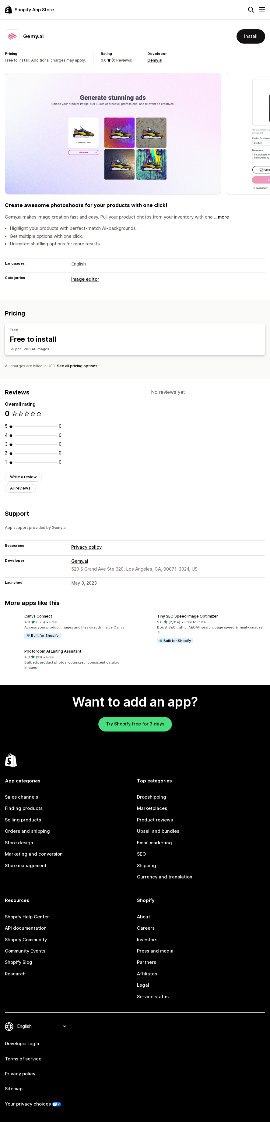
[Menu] (262, 10)
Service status (153, 996)
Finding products (24, 808)
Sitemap (14, 1089)
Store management (26, 865)
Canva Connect (38, 616)
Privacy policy (86, 547)
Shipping (146, 865)
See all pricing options (77, 366)
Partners (146, 962)
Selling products (23, 820)
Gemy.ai (154, 60)
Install (251, 36)
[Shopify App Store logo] (29, 9)
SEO (141, 854)
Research (15, 974)
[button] (69, 626)
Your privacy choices (28, 1104)
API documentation (26, 928)
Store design (19, 843)
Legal (143, 985)
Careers (146, 928)
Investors (147, 939)
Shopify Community (26, 939)
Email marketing (154, 843)
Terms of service (23, 1059)
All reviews (20, 488)
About (143, 917)
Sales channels (21, 797)
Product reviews (155, 820)
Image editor (85, 279)
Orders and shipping (27, 831)
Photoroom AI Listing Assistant (52, 651)
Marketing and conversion (34, 854)
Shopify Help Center (27, 917)
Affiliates (147, 974)
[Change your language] (41, 1026)
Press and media (155, 951)
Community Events (25, 951)
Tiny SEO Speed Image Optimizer (187, 616)
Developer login (22, 1043)
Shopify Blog (18, 962)
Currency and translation (164, 877)
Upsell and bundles (158, 831)
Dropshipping (151, 797)
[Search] (251, 10)
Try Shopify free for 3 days (135, 724)
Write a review (23, 477)
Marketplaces (152, 808)
